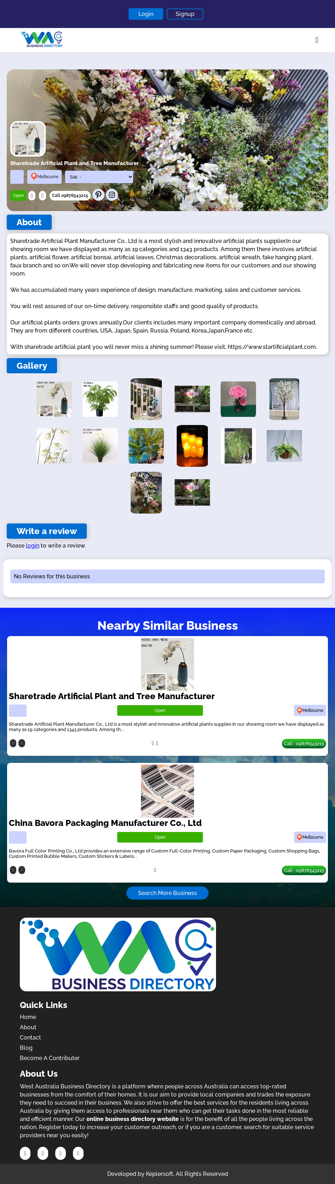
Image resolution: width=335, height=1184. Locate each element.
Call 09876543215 (70, 195)
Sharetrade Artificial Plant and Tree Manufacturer (112, 696)
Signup (185, 14)
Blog (26, 1047)
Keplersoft (159, 1174)
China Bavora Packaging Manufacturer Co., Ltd (105, 823)
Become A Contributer (50, 1058)
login (32, 545)
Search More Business (167, 893)
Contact (30, 1037)
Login (145, 14)
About (28, 1027)
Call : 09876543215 (304, 743)
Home (28, 1017)
